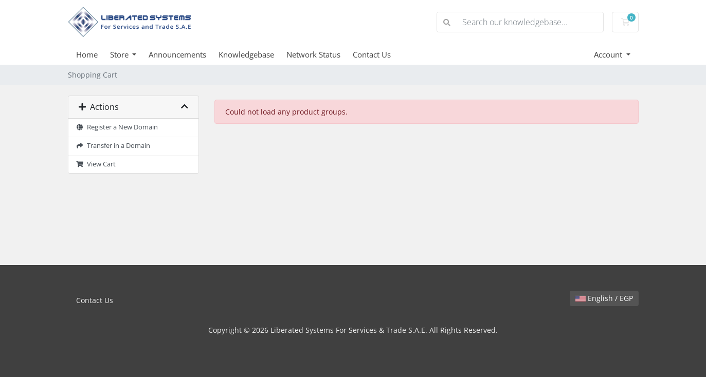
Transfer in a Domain (113, 145)
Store (120, 54)
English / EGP (604, 298)
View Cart (96, 164)
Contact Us (372, 54)
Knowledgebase (246, 54)
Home (87, 54)
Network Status (313, 54)
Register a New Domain (117, 127)
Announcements (177, 54)
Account (609, 54)
